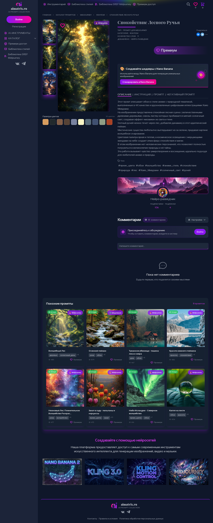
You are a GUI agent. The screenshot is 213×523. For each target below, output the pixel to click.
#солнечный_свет (170, 170)
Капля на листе (177, 410)
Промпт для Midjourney (135, 30)
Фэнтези (134, 33)
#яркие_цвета (126, 165)
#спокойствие (188, 165)
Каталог (14, 38)
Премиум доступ (17, 43)
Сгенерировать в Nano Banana (138, 82)
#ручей (186, 170)
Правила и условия (108, 518)
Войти (18, 19)
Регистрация (19, 26)
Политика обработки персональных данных (141, 518)
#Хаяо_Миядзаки (148, 170)
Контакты (92, 518)
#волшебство (153, 165)
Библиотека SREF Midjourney (18, 56)
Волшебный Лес (57, 351)
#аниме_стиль (170, 165)
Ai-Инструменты (19, 33)
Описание (124, 94)
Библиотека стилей (19, 49)
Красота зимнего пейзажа (182, 351)
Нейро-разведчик (139, 39)
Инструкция (142, 94)
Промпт (159, 94)
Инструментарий (56, 4)
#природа (124, 170)
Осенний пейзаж (97, 351)
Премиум (169, 50)
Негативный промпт (181, 94)
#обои (140, 165)
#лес (134, 170)
